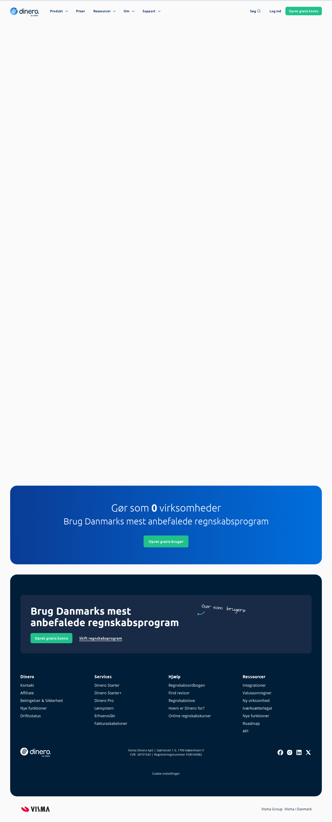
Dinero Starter (106, 685)
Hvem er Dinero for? (187, 708)
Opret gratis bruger (166, 541)
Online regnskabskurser (190, 715)
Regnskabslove (182, 700)
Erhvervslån (104, 715)
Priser (80, 11)
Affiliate (27, 692)
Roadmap (251, 723)
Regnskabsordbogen (187, 685)
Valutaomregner (257, 692)
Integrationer (254, 685)
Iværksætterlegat (257, 708)
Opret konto (303, 11)
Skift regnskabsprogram (100, 638)
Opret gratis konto (51, 638)
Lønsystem (104, 708)
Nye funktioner (33, 708)
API (245, 731)
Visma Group (271, 809)
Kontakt (27, 685)
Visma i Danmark (298, 809)
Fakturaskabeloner (110, 723)
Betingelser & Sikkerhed (41, 700)
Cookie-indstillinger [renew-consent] (166, 774)
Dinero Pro (104, 700)
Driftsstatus (30, 715)
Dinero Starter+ (108, 692)
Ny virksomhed (256, 700)
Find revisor (179, 692)
